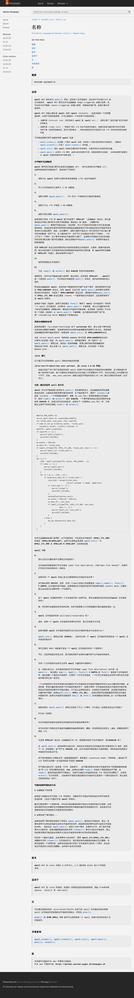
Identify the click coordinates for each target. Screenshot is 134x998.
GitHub (54, 982)
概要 (34, 44)
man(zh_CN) (47, 19)
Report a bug (78, 33)
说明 (34, 48)
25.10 (5, 42)
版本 (34, 52)
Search (40, 3)
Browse (50, 3)
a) (35, 258)
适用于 (34, 56)
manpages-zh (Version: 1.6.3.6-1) (57, 33)
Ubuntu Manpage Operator (28, 982)
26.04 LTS (7, 38)
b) (35, 267)
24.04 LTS (7, 46)
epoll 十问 (39, 550)
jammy (35, 19)
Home (5, 20)
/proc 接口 (39, 356)
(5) (87, 912)
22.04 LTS (7, 50)
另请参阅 (35, 63)
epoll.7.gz (61, 19)
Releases (61, 3)
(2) (59, 100)
